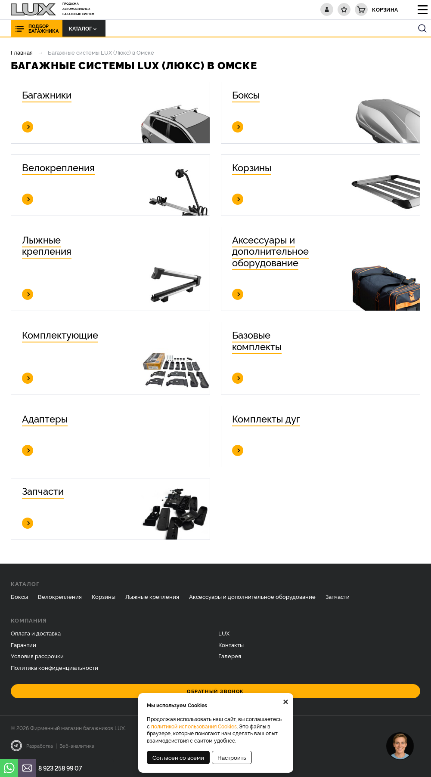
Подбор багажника (43, 28)
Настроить (231, 757)
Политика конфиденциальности (54, 667)
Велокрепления (60, 596)
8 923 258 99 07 (60, 768)
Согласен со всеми (178, 757)
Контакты (231, 644)
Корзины (103, 596)
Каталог (82, 28)
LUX (223, 633)
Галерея (229, 656)
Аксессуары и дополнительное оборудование (252, 596)
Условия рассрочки (37, 656)
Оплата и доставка (36, 633)
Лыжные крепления (152, 596)
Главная (22, 52)
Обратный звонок (215, 691)
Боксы (19, 596)
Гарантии (23, 644)
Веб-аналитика (76, 746)
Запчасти (338, 596)
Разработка (39, 746)
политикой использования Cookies (194, 726)
